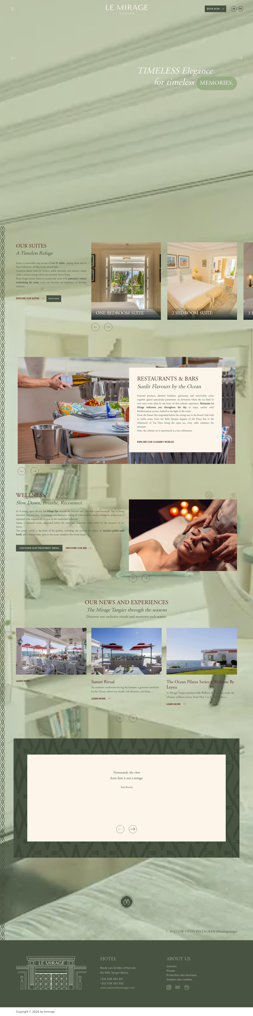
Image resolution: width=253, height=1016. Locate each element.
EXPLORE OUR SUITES (30, 299)
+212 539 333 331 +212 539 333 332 (112, 981)
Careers (171, 966)
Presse (171, 971)
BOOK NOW (215, 8)
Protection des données (182, 975)
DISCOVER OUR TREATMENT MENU (39, 548)
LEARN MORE (25, 681)
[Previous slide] (12, 58)
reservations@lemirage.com (117, 988)
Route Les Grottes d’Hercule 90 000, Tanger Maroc (118, 970)
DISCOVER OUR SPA (78, 549)
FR (234, 8)
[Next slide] (240, 58)
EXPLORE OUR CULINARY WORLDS (155, 442)
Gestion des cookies (179, 979)
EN (240, 8)
